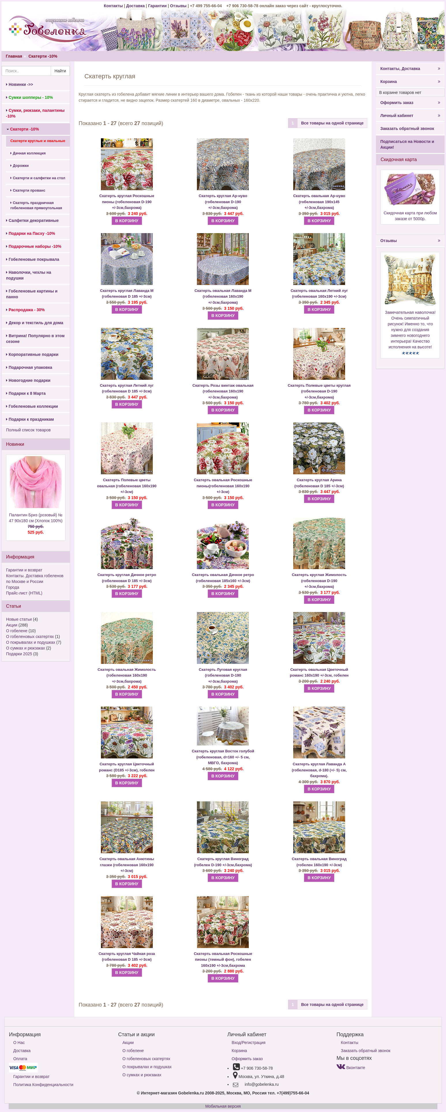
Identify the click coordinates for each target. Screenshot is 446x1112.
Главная (14, 56)
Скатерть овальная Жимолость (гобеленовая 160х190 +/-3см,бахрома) (127, 675)
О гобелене (16, 630)
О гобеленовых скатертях (30, 636)
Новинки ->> (19, 84)
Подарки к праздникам (30, 419)
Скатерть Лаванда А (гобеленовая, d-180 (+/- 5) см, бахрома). (319, 770)
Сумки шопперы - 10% (29, 97)
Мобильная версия (223, 1106)
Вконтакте (350, 1067)
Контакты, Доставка (410, 68)
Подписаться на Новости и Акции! (407, 144)
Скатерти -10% (43, 56)
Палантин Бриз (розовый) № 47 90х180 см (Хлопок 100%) (36, 524)
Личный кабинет (410, 115)
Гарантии (157, 5)
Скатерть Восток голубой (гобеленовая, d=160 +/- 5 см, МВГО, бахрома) (223, 757)
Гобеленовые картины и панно (31, 294)
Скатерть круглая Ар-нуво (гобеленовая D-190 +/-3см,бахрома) (223, 202)
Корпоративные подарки (32, 354)
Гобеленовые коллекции (32, 406)
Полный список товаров (28, 430)
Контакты (114, 5)
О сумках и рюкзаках (25, 648)
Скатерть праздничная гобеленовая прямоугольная (36, 205)
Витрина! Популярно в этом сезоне (35, 338)
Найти (60, 71)
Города (12, 587)
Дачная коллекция (28, 153)
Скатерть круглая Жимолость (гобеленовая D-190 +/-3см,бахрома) (319, 581)
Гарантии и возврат (24, 570)
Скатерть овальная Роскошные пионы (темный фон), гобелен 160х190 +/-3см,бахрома (223, 959)
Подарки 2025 (19, 654)
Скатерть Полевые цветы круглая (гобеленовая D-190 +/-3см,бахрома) (319, 391)
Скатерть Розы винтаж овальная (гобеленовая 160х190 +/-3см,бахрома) (223, 391)
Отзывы (179, 5)
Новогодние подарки (28, 380)
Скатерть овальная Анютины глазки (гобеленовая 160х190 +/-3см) (126, 865)
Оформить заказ (410, 102)
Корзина (410, 81)
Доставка (135, 5)
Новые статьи (19, 619)
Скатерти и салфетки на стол (37, 178)
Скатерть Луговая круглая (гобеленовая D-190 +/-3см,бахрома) (223, 675)
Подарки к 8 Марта (26, 393)
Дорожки (19, 166)
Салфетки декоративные (32, 220)
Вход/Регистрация (249, 1042)
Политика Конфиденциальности (43, 1084)
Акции (11, 625)
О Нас (19, 1042)
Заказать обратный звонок (407, 128)
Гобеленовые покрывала (32, 259)
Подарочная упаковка (29, 367)
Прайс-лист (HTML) (24, 593)
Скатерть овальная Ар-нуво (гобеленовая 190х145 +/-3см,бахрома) (319, 202)
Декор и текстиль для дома (34, 322)
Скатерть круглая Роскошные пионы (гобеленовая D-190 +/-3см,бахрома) (126, 202)
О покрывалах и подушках (30, 642)
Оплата (20, 1058)
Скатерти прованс (27, 190)
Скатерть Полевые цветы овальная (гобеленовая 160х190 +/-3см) (127, 486)
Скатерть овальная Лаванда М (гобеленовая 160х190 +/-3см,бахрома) (223, 296)
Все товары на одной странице (332, 123)
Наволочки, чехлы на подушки (28, 275)
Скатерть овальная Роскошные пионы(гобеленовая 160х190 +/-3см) (223, 486)
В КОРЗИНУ (126, 220)
